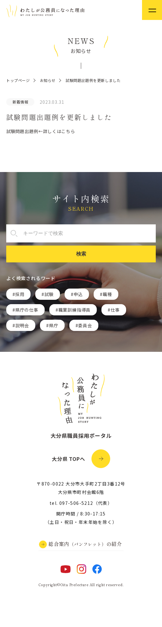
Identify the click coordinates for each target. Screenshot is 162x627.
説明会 (22, 325)
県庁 (53, 325)
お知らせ (48, 80)
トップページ (18, 80)
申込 (78, 294)
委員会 (85, 325)
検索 (81, 253)
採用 (20, 294)
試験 (49, 294)
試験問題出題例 (22, 131)
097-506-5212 (76, 503)
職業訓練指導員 (74, 310)
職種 (107, 294)
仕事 (115, 310)
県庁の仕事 (26, 310)
